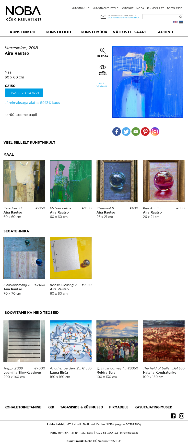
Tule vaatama (101, 85)
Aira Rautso (17, 53)
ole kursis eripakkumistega (123, 18)
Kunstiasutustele (105, 8)
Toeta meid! (175, 8)
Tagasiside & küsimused (81, 407)
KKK (50, 407)
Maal (8, 72)
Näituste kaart (130, 32)
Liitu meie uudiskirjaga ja (122, 15)
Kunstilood (58, 32)
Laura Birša (59, 372)
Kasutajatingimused (153, 407)
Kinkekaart (155, 8)
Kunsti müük (94, 32)
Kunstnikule (80, 8)
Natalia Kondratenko (159, 372)
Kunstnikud (22, 32)
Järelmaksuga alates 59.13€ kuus (32, 102)
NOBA (140, 8)
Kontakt (127, 8)
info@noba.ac (129, 433)
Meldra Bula (106, 372)
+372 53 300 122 (106, 433)
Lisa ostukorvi (24, 93)
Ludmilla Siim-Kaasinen (22, 372)
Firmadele (119, 407)
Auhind (165, 32)
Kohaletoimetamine (23, 407)
